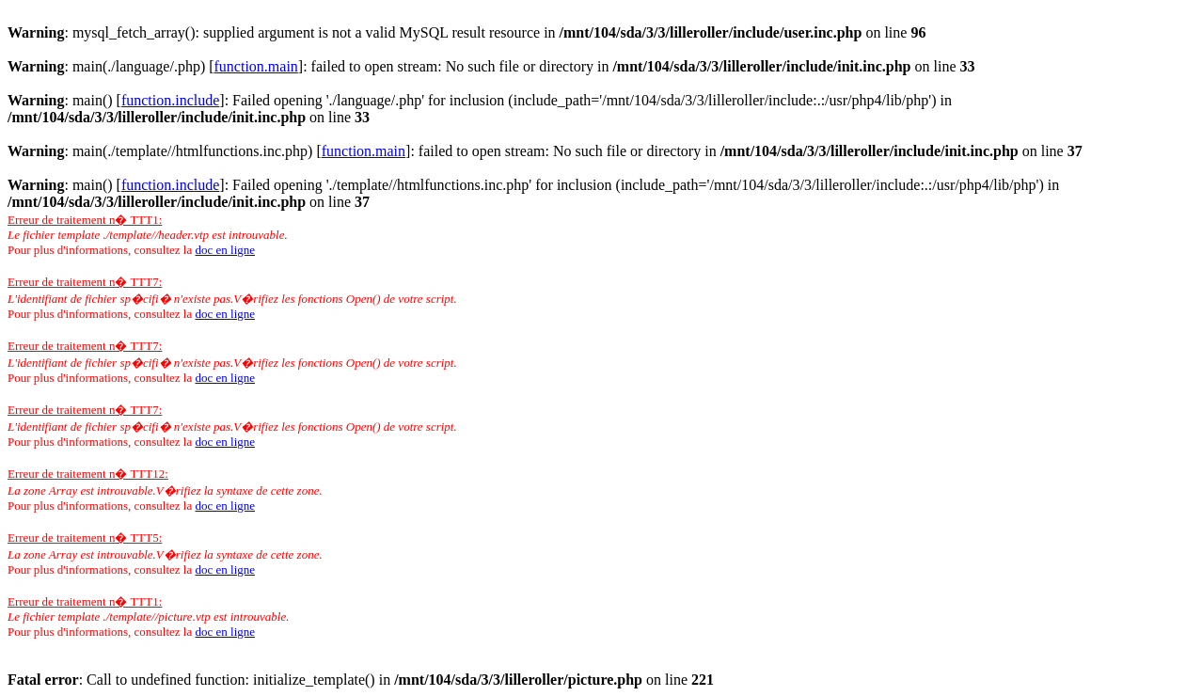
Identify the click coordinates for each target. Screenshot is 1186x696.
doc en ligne (225, 250)
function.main (256, 66)
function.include (170, 100)
